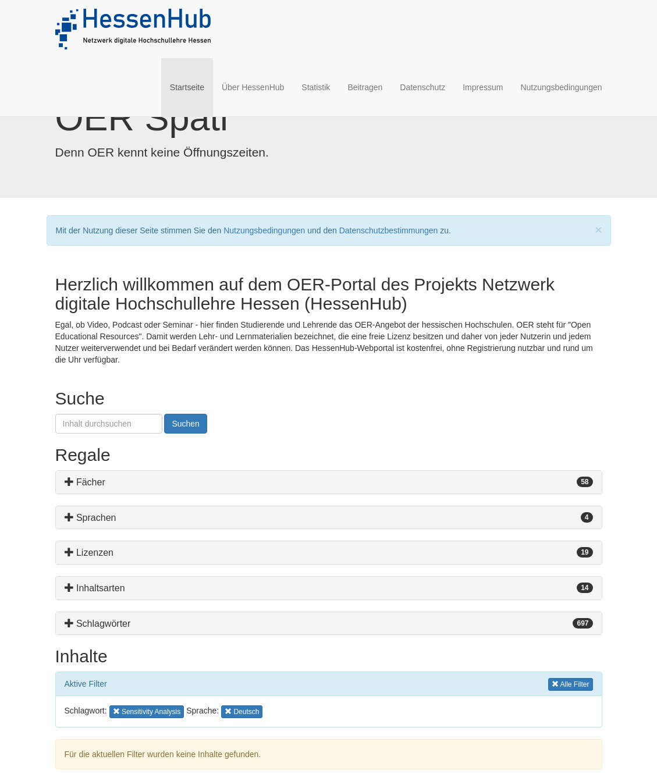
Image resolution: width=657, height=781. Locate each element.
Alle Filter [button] (570, 683)
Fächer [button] (85, 482)
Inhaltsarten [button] (95, 588)
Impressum (483, 87)
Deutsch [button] (243, 711)
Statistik (315, 87)
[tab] (329, 482)
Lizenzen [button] (89, 553)
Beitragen (364, 87)
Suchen (185, 423)
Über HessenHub (253, 87)
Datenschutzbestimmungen (388, 230)
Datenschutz (422, 87)
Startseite (191, 86)
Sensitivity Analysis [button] (147, 711)
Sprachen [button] (90, 518)
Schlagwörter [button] (98, 624)
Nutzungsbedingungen (561, 87)
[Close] (598, 229)
